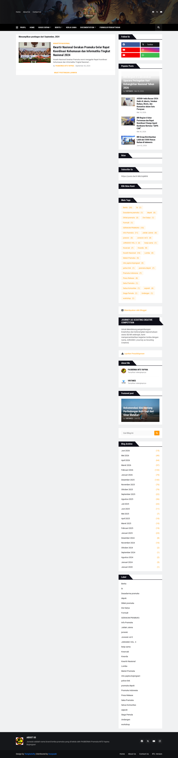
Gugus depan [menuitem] (43, 27)
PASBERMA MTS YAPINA (138, 369)
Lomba (149, 253)
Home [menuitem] (32, 27)
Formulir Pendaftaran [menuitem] (110, 27)
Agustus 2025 (140, 499)
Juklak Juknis (149, 233)
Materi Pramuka (131, 258)
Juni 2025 (140, 509)
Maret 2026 (140, 465)
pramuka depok (146, 268)
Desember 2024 (140, 538)
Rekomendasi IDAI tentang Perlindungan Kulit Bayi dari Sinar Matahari (138, 411)
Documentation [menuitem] (87, 27)
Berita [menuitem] (58, 27)
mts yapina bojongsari (133, 263)
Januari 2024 (140, 562)
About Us (26, 12)
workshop (128, 298)
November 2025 (140, 484)
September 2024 (140, 552)
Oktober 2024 (140, 547)
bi (138, 208)
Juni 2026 (140, 450)
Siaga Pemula (130, 293)
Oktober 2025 (140, 489)
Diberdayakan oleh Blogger (134, 310)
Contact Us (37, 12)
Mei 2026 (140, 455)
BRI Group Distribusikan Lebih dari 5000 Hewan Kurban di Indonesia (146, 140)
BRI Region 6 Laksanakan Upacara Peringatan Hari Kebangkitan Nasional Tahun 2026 (138, 82)
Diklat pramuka (130, 218)
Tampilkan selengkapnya (137, 372)
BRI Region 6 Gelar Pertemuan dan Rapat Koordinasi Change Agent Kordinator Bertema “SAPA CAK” (147, 123)
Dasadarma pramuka (133, 213)
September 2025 (140, 494)
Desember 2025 (140, 480)
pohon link (129, 268)
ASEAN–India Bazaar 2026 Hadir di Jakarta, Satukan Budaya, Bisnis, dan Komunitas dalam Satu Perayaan (147, 103)
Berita (127, 208)
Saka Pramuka (130, 283)
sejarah (148, 288)
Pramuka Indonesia (132, 273)
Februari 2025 (140, 528)
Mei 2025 (140, 514)
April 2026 (140, 460)
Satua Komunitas (131, 288)
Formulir (128, 223)
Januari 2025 (140, 533)
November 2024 (140, 543)
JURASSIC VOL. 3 (131, 243)
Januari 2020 (140, 567)
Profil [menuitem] (23, 27)
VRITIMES (132, 380)
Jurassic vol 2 (144, 238)
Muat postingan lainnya (65, 73)
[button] (18, 27)
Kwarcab (128, 248)
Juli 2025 (140, 504)
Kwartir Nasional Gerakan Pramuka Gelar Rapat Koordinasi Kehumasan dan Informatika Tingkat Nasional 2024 (81, 51)
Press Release (130, 278)
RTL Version (157, 754)
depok (151, 213)
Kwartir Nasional (131, 253)
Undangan (147, 293)
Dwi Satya (148, 218)
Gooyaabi (52, 754)
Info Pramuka (130, 233)
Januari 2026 (140, 475)
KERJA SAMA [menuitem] (71, 27)
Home (18, 12)
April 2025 (140, 518)
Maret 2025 (140, 523)
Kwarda (142, 248)
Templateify (30, 754)
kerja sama (150, 243)
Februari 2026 (140, 470)
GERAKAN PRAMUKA (133, 228)
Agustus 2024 (140, 557)
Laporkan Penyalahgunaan (134, 353)
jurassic (128, 238)
